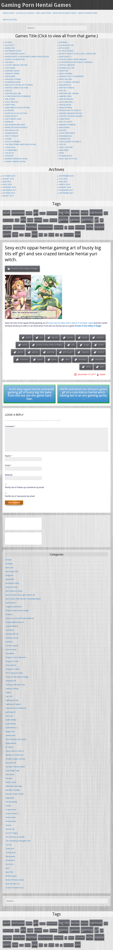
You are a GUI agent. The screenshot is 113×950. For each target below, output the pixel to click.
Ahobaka (63, 42)
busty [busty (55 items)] (84, 212)
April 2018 (7, 184)
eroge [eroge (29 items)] (30, 218)
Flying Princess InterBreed (18, 96)
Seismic (8, 139)
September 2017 (66, 193)
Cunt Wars (10, 68)
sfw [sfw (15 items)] (45, 232)
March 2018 (64, 184)
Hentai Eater (65, 105)
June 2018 (7, 181)
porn (54, 356)
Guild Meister (11, 102)
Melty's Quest (65, 122)
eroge (86, 342)
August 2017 (8, 196)
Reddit (102, 371)
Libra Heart (64, 119)
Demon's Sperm (12, 73)
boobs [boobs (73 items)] (75, 212)
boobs (70, 334)
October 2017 (9, 193)
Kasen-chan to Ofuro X (70, 110)
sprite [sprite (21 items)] (51, 232)
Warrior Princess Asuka (16, 158)
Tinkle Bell (10, 147)
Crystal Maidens (67, 65)
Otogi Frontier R (67, 133)
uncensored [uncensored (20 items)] (68, 232)
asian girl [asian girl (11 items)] (42, 213)
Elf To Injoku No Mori (69, 82)
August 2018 (8, 179)
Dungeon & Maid (13, 82)
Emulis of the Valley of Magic (19, 85)
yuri (102, 364)
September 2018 (66, 176)
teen (67, 356)
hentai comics (66, 947)
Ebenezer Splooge (101, 947)
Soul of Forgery (13, 141)
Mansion (9, 122)
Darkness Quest (12, 71)
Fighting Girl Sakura (69, 93)
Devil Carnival (66, 73)
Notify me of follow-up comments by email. (24, 484)
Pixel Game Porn (43, 13)
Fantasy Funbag (66, 87)
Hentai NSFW (8, 13)
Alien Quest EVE (66, 45)
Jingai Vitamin (65, 107)
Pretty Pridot (11, 136)
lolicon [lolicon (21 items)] (71, 225)
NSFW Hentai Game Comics (65, 13)
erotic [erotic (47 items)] (38, 218)
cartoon (100, 334)
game (20, 349)
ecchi (24, 342)
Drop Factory (65, 79)
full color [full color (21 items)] (53, 219)
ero (73, 342)
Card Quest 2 (65, 56)
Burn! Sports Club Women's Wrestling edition (27, 56)
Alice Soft (10, 45)
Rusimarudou (65, 136)
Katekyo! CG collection (16, 113)
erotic (101, 342)
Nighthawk (64, 127)
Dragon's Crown (13, 79)
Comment (10, 423)
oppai (39, 356)
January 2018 (65, 187)
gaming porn (65, 96)
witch (88, 364)
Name (8, 453)
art (41, 334)
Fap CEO (62, 90)
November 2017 (66, 190)
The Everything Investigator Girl (20, 144)
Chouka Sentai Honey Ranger (72, 59)
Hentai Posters (10, 19)
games (35, 349)
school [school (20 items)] (27, 232)
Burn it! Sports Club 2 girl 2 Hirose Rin (77, 53)
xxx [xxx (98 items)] (77, 231)
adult (28, 334)
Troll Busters (66, 147)
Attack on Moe (66, 51)
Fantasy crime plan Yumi (16, 87)
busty (84, 334)
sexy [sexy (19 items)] (41, 232)
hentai (101, 349)
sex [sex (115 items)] (34, 231)
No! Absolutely (12, 130)
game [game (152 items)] (63, 218)
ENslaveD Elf (65, 85)
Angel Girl (10, 48)
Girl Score (10, 99)
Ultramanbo (11, 150)
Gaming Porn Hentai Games (36, 5)
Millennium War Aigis (15, 124)
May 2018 (63, 181)
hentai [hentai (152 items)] (31, 224)
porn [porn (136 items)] (7, 231)
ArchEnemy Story (13, 51)
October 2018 (9, 176)
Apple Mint (64, 48)
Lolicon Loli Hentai (25, 13)
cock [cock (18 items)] (106, 213)
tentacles (99, 356)
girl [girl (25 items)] (101, 219)
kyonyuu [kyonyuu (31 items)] (58, 225)
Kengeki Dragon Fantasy (70, 113)
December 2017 (9, 190)
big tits (55, 334)
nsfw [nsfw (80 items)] (89, 225)
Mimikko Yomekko (67, 124)
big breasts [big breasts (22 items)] (52, 212)
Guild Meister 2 (66, 102)
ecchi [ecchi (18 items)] (17, 219)
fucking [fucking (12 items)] (45, 219)
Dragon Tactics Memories (71, 76)
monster (24, 356)
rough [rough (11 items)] (21, 232)
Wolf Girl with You (68, 158)
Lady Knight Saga (13, 119)
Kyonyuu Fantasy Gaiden (70, 116)
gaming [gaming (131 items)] (87, 218)
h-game (85, 349)
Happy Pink (10, 105)
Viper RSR (9, 156)
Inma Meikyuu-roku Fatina (17, 107)
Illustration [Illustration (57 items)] (45, 225)
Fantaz (8, 90)
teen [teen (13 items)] (57, 232)
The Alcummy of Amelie (70, 141)
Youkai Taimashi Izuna (15, 161)
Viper (61, 153)
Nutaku (62, 130)
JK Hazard (9, 110)
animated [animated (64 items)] (18, 212)
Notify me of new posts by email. (20, 493)
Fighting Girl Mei (13, 93)
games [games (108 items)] (75, 218)
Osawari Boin (11, 133)
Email (8, 462)
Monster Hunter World (16, 127)
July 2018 (63, 179)
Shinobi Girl (64, 139)
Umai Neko (64, 150)
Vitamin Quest (65, 156)
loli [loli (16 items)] (66, 226)
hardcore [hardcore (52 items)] (19, 225)
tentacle (82, 356)
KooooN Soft (11, 116)
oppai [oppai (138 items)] (99, 224)
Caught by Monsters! (15, 59)
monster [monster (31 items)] (80, 225)
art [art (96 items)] (36, 212)
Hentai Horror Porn (87, 13)
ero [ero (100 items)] (23, 218)
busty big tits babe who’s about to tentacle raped (70, 320)
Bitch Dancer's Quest (15, 53)
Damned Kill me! (66, 68)
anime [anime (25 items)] (29, 212)
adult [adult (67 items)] (6, 212)
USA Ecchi (9, 153)
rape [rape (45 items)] (15, 232)
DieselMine (10, 76)
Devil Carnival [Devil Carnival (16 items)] (8, 219)
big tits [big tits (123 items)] (64, 212)
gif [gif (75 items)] (96, 219)
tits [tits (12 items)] (61, 232)
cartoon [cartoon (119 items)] (96, 212)
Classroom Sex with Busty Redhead (75, 62)
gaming (50, 349)
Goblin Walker (66, 99)
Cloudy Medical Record (16, 65)
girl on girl (67, 349)
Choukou (9, 62)
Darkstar (63, 71)
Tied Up (62, 144)
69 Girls (8, 42)
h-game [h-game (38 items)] (7, 225)
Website (8, 472)
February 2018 (9, 187)
